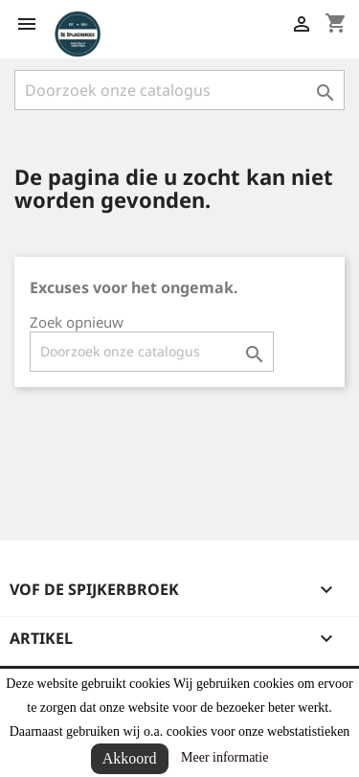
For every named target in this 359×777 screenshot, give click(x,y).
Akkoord (129, 758)
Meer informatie (224, 757)
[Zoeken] (179, 90)
